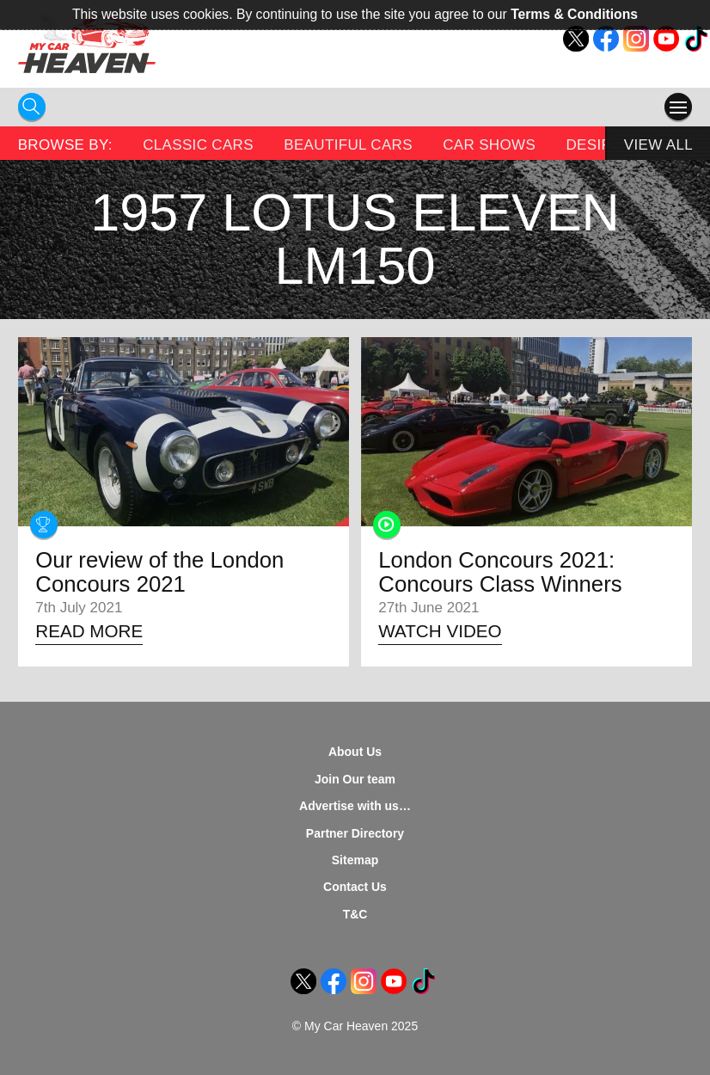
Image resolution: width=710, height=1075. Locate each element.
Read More (89, 631)
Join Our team (355, 779)
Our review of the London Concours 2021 (159, 572)
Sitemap (355, 860)
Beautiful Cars (348, 145)
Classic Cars (198, 145)
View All (658, 145)
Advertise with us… (355, 806)
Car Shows (489, 145)
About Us (355, 752)
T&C (355, 914)
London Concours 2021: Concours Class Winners (499, 572)
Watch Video (439, 631)
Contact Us (355, 887)
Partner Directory (355, 833)
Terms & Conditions (574, 14)
